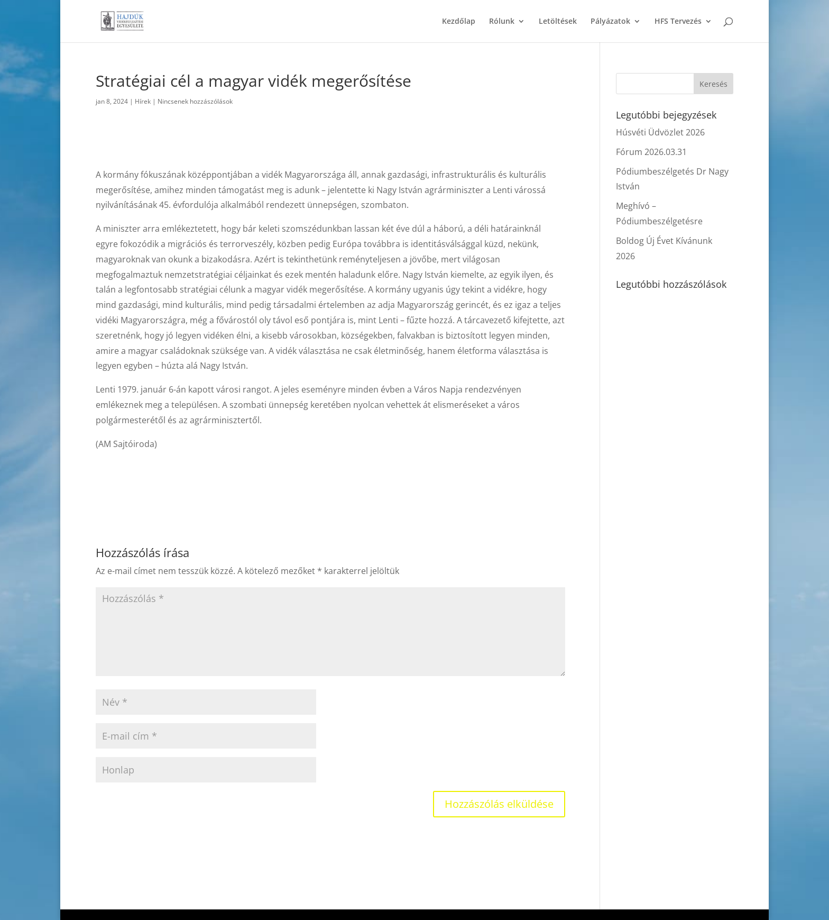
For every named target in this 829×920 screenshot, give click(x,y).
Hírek (143, 101)
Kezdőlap (458, 21)
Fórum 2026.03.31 (651, 152)
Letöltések (558, 21)
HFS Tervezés (678, 21)
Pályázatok (610, 21)
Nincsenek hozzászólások (195, 101)
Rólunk (501, 21)
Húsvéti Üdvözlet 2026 (660, 132)
